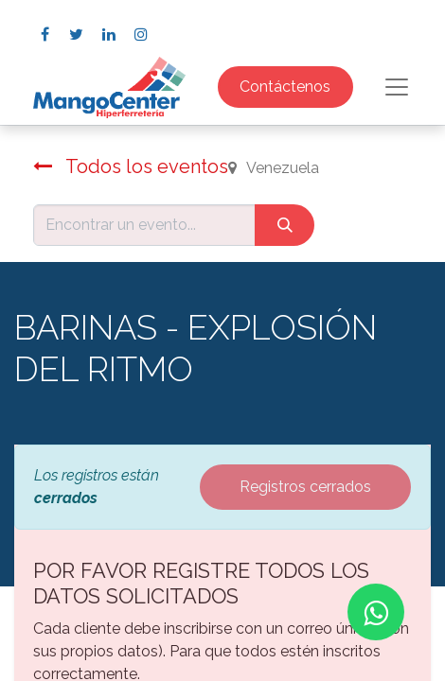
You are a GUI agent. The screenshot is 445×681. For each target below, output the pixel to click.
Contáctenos (285, 87)
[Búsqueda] (284, 225)
